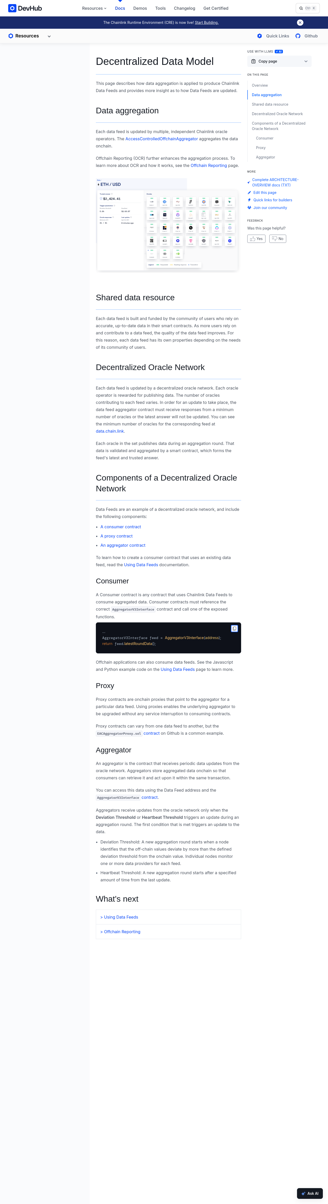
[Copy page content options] (279, 61)
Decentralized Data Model (155, 61)
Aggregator (113, 750)
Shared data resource (135, 297)
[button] (168, 225)
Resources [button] (94, 8)
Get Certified (216, 8)
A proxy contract (116, 536)
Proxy (105, 686)
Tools (160, 8)
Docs (120, 8)
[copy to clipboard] (234, 628)
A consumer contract (120, 526)
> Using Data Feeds (119, 917)
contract (128, 733)
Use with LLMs (265, 51)
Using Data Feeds (141, 564)
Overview (260, 85)
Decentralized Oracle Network (150, 367)
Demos (140, 8)
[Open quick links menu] (272, 35)
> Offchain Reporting (120, 931)
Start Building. (207, 22)
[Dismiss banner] (300, 22)
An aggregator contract (122, 545)
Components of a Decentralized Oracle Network (166, 483)
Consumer (112, 581)
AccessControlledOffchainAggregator (162, 138)
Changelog (184, 8)
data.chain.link (110, 431)
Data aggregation (127, 110)
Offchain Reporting (209, 165)
